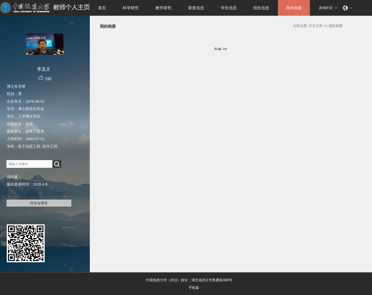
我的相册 (294, 8)
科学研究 (131, 8)
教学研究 (163, 8)
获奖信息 (196, 8)
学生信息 (229, 8)
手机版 (194, 288)
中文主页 (316, 26)
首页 (102, 8)
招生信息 (261, 8)
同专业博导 (39, 203)
